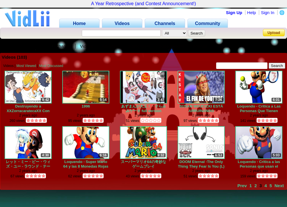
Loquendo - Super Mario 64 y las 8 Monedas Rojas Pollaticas (85, 164)
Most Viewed (26, 66)
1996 (86, 106)
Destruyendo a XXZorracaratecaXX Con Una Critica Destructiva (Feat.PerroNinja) (28, 108)
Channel (64, 46)
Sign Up (234, 12)
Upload (273, 32)
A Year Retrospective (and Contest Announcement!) (143, 3)
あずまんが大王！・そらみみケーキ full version (143, 108)
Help (251, 12)
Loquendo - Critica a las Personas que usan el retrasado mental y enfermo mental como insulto (259, 164)
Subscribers (138, 46)
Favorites (110, 46)
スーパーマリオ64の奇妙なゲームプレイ (143, 164)
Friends (200, 46)
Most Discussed (51, 66)
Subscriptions (172, 46)
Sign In (267, 12)
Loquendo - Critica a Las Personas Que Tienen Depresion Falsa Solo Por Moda (259, 108)
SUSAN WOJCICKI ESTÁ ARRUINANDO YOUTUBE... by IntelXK (201, 108)
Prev (242, 185)
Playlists (223, 46)
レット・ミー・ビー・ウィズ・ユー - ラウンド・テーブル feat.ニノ (28, 164)
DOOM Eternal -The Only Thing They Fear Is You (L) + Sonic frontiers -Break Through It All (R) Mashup (201, 164)
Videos (86, 46)
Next (279, 185)
